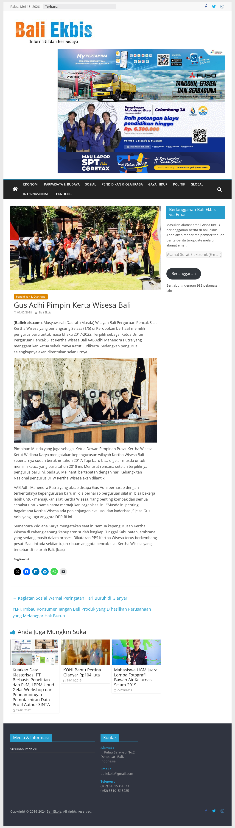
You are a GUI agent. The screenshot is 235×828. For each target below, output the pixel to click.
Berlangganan (184, 273)
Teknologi (63, 194)
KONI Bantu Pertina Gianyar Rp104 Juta (82, 672)
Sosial (90, 184)
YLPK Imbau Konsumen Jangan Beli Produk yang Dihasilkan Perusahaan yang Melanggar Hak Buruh (82, 612)
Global (197, 184)
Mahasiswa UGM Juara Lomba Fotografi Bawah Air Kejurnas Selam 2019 (135, 677)
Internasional (36, 194)
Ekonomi (31, 184)
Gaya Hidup (158, 184)
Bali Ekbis (45, 312)
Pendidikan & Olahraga (122, 184)
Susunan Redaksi (23, 749)
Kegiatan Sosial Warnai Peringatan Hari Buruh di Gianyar (70, 598)
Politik (179, 184)
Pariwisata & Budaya (62, 184)
